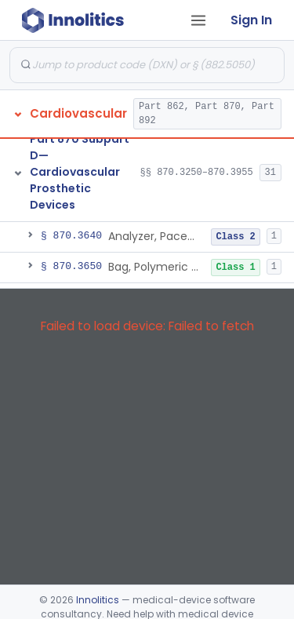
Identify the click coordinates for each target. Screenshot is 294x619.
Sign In (251, 20)
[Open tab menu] (198, 20)
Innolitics (97, 599)
